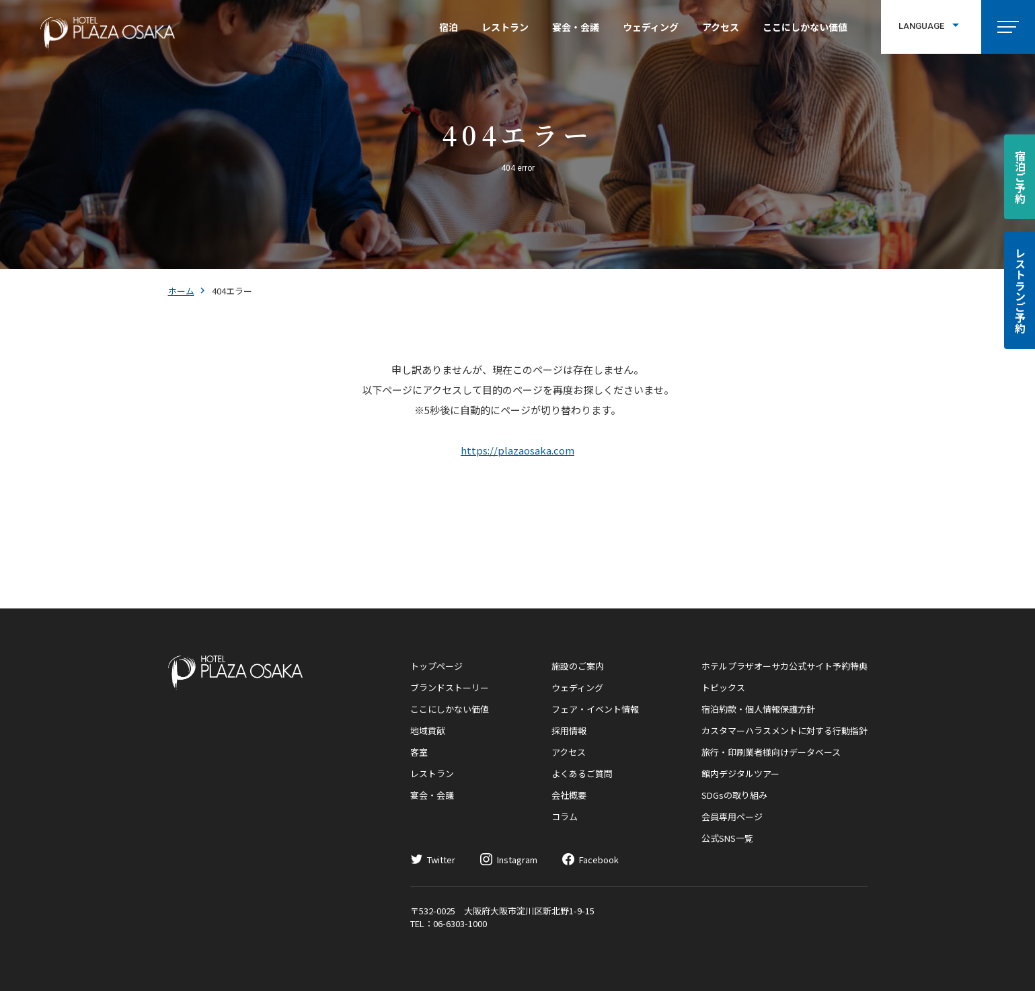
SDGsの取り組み (734, 795)
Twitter (441, 859)
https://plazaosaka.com (517, 450)
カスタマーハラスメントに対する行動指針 (784, 730)
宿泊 (448, 27)
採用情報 (568, 730)
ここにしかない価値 (805, 27)
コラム (564, 816)
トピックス (723, 687)
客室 (419, 752)
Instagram (517, 859)
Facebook (599, 859)
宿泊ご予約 (1020, 177)
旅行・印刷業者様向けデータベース (771, 752)
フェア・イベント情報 (595, 709)
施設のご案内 (577, 666)
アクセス (720, 27)
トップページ (436, 666)
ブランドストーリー (449, 687)
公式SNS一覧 (727, 838)
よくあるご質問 (582, 773)
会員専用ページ (732, 816)
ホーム (181, 290)
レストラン (505, 27)
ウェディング (651, 27)
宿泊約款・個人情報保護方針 (758, 709)
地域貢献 (427, 730)
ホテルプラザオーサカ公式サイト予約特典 (784, 666)
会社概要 (568, 795)
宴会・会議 (575, 27)
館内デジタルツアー (740, 773)
